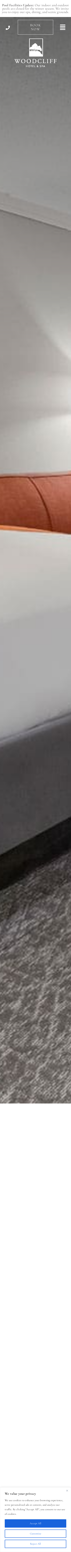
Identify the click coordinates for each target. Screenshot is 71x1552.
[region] (35, 1519)
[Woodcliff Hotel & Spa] (35, 40)
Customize (35, 1533)
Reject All (35, 1543)
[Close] (67, 1490)
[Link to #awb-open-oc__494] (62, 27)
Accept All (35, 1523)
